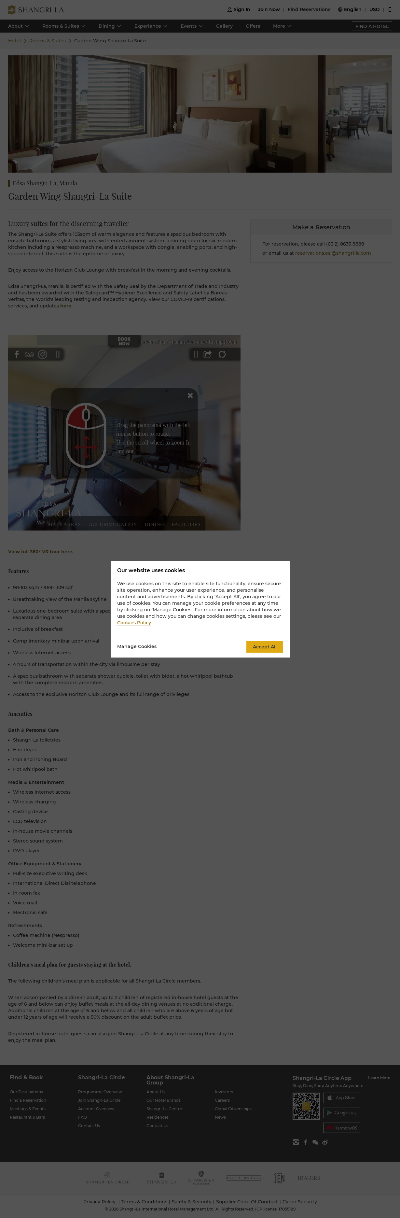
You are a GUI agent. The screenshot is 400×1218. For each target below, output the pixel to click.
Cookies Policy (134, 623)
